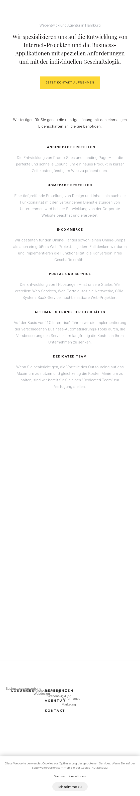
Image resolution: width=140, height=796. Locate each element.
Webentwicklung (59, 696)
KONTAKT (55, 711)
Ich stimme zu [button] (70, 787)
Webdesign (42, 693)
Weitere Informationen (70, 776)
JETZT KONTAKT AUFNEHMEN (70, 82)
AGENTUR (55, 700)
